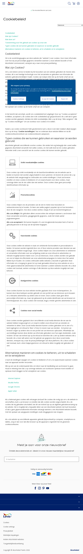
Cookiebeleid (10, 33)
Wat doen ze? (10, 39)
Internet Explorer (14, 378)
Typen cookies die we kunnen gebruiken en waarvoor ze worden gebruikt (32, 46)
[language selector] (70, 25)
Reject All (64, 99)
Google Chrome (14, 387)
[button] (78, 3)
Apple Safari (12, 391)
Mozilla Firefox (13, 382)
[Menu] (3, 3)
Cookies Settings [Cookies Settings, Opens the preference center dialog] (18, 99)
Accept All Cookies (48, 99)
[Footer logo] (15, 515)
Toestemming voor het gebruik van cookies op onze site (26, 43)
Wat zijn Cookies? (11, 36)
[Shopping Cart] (73, 3)
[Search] (69, 3)
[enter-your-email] (41, 459)
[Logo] (11, 3)
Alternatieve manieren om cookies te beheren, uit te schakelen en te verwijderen (34, 49)
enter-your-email (8, 456)
